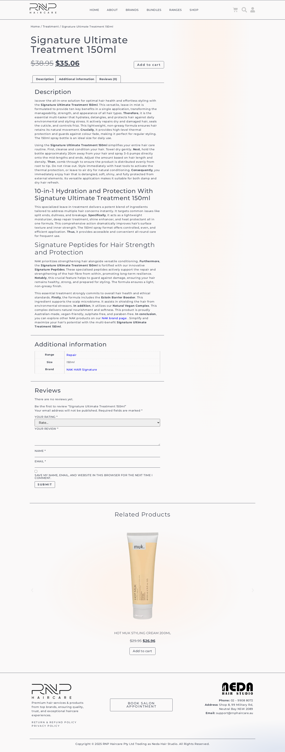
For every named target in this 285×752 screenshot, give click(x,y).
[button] (32, 590)
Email (40, 461)
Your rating (46, 416)
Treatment (51, 26)
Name (40, 450)
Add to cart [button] (142, 651)
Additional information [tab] (76, 79)
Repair (71, 355)
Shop (194, 10)
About (112, 10)
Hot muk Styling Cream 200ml (142, 633)
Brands (132, 10)
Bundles (154, 10)
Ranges (175, 10)
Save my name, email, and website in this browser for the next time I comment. (93, 476)
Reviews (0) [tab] (108, 79)
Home (94, 10)
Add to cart (149, 65)
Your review (47, 428)
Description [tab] (45, 79)
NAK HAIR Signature (81, 369)
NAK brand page (114, 318)
